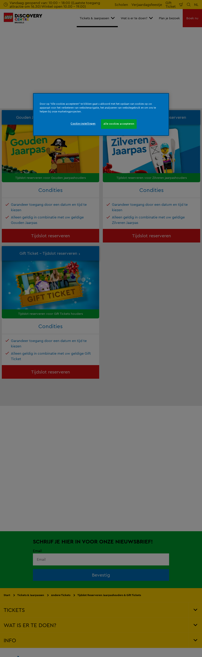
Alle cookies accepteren (118, 123)
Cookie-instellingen (83, 123)
